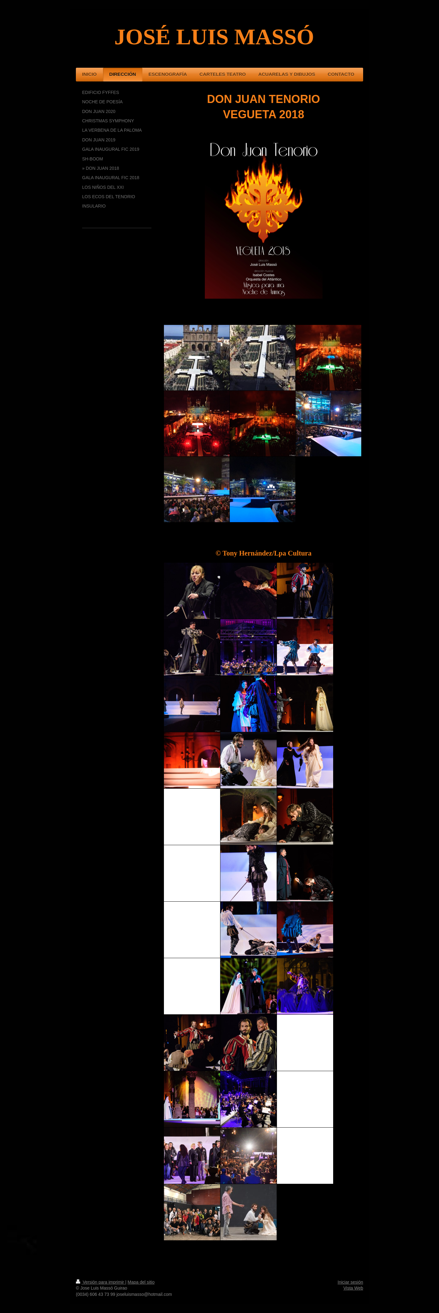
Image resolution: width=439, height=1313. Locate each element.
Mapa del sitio (141, 1282)
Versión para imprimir (100, 1282)
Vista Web (353, 1288)
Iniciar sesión (350, 1282)
